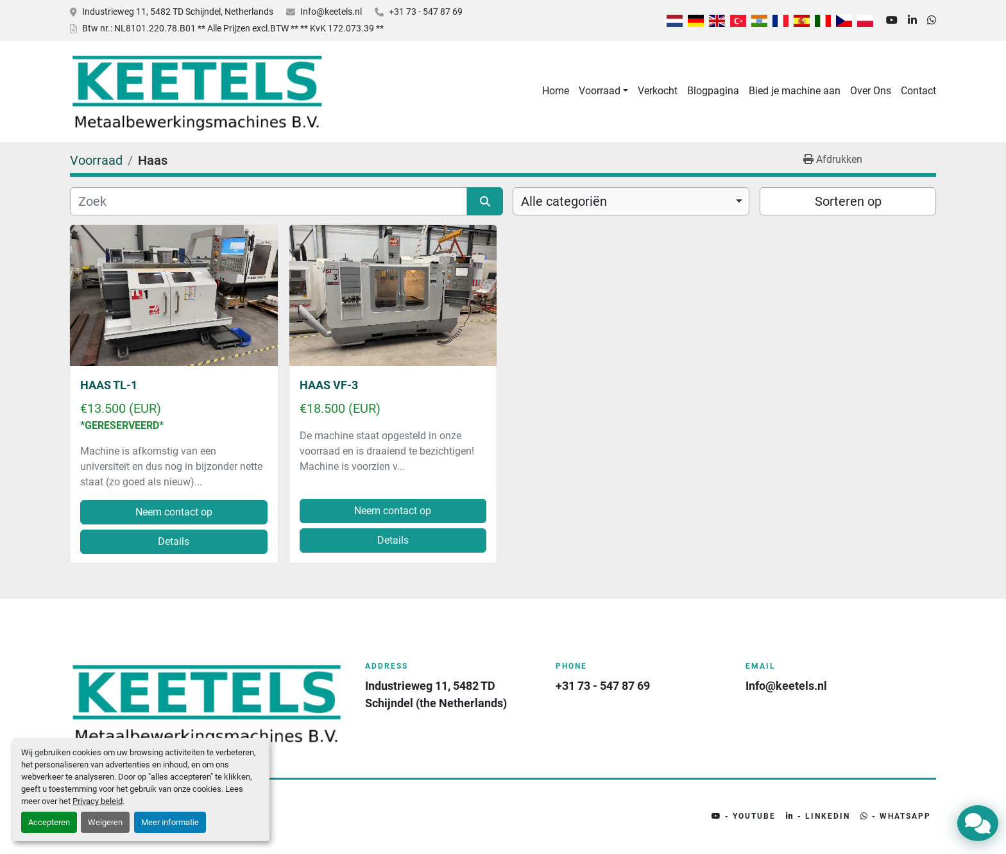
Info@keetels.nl (331, 11)
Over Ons (870, 91)
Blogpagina (713, 91)
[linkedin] (912, 20)
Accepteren (49, 822)
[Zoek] (268, 201)
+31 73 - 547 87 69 (426, 11)
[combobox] (631, 201)
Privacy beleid (97, 801)
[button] (603, 91)
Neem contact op (173, 512)
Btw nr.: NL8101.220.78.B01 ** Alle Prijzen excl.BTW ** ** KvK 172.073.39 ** (233, 28)
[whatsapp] (931, 20)
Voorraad (599, 91)
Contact (918, 91)
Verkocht (658, 91)
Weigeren (105, 822)
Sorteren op (848, 201)
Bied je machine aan (794, 91)
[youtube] (892, 20)
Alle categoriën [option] (564, 201)
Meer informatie (170, 822)
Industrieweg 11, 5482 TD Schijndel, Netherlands (177, 11)
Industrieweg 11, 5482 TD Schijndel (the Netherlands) (436, 694)
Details (173, 541)
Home (555, 91)
